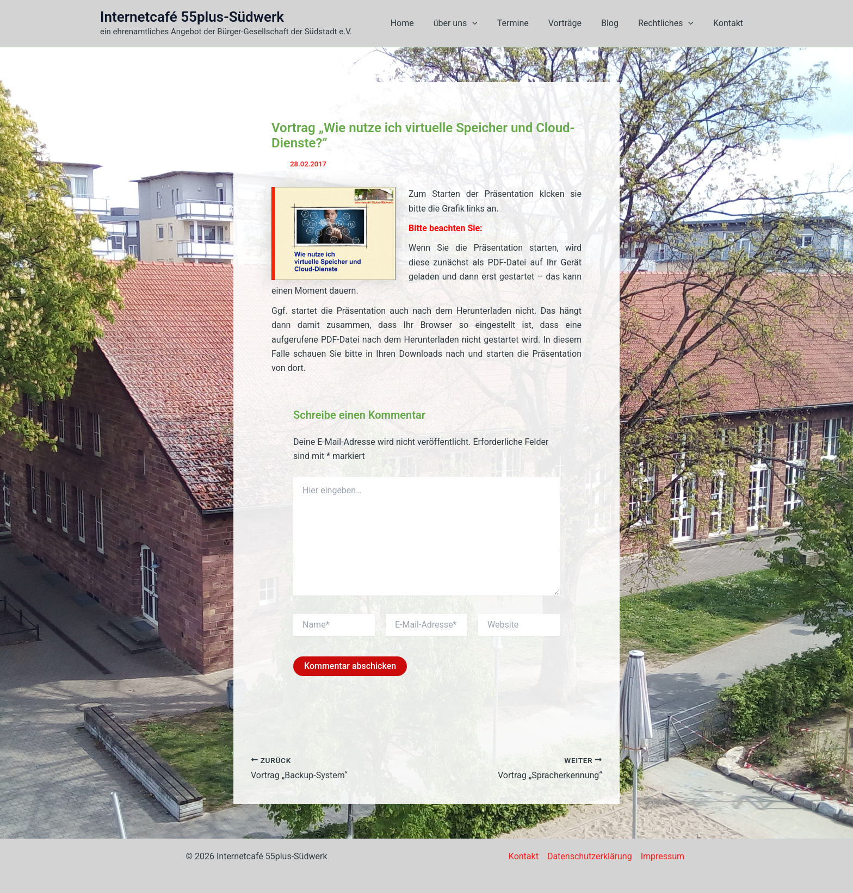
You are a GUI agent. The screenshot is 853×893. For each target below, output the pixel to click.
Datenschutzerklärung (589, 856)
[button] (484, 23)
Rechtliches (669, 23)
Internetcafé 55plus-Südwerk (192, 17)
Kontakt (729, 23)
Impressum (663, 856)
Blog (615, 23)
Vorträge (572, 23)
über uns (467, 23)
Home (416, 23)
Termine (523, 23)
